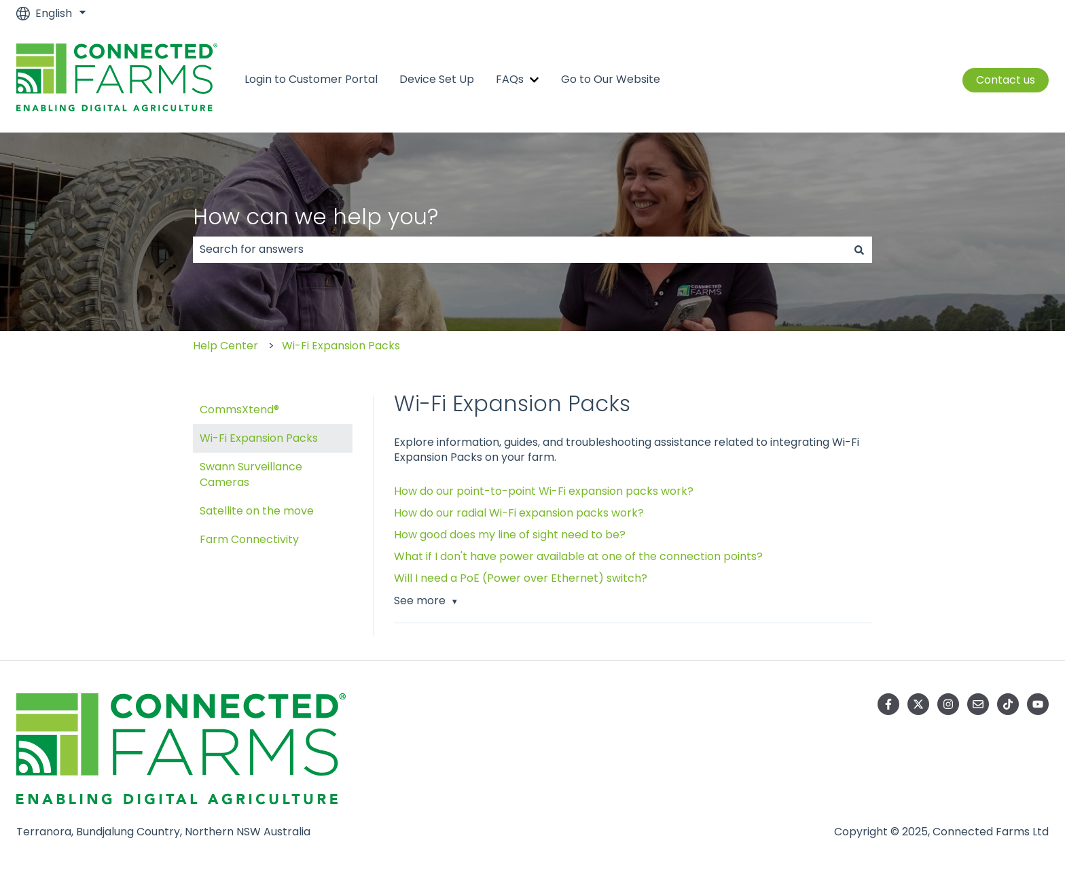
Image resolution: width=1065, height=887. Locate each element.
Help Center (225, 345)
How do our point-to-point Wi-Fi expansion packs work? (543, 491)
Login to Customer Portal (311, 79)
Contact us (1005, 80)
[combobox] (519, 249)
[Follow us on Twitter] (918, 704)
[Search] (859, 249)
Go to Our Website (610, 79)
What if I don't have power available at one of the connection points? (578, 556)
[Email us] (978, 704)
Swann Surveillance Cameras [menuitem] (251, 474)
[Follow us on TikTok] (1008, 704)
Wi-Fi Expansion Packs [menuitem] (259, 438)
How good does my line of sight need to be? (510, 534)
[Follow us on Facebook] (888, 704)
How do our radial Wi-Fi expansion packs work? (519, 513)
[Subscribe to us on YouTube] (1038, 704)
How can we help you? (315, 216)
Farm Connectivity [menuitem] (249, 539)
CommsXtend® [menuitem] (239, 409)
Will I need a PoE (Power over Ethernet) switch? (520, 578)
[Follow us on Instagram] (948, 704)
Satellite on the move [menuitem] (257, 511)
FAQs (510, 79)
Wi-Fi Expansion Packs (341, 345)
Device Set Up (436, 79)
